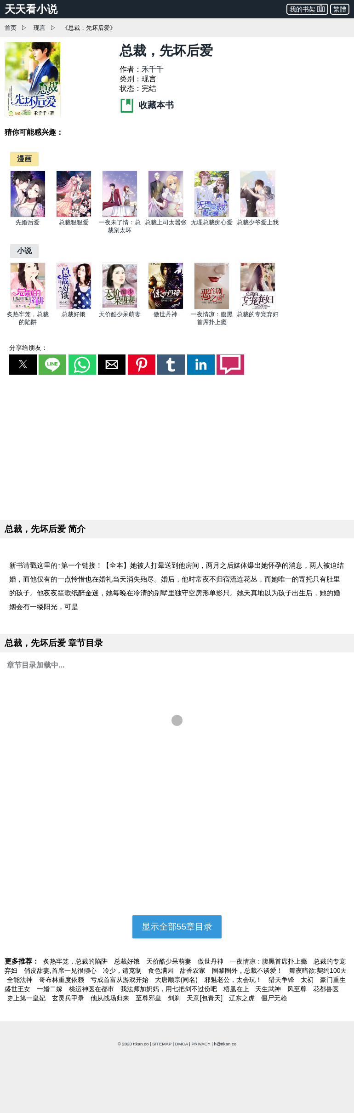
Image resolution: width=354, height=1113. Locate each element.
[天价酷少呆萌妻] (119, 307)
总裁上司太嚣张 (166, 222)
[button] (23, 364)
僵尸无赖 (274, 998)
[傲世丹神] (165, 307)
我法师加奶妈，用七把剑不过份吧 (169, 989)
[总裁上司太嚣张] (165, 215)
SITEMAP (161, 1043)
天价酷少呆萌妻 (120, 314)
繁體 (339, 9)
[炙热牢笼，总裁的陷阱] (28, 307)
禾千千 (153, 69)
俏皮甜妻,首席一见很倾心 (61, 970)
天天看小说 (31, 9)
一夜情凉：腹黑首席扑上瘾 (269, 961)
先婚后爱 (28, 222)
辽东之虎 (243, 998)
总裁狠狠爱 (74, 222)
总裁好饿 (74, 314)
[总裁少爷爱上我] (257, 215)
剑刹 (175, 998)
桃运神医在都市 (92, 989)
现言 (40, 27)
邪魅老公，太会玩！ (234, 979)
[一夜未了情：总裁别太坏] (119, 215)
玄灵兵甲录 (69, 998)
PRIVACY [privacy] (200, 1043)
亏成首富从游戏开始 (120, 979)
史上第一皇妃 (27, 998)
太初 (308, 979)
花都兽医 (326, 989)
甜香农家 (193, 970)
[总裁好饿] (73, 307)
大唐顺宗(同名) (177, 979)
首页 (11, 27)
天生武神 (269, 989)
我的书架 (307, 8)
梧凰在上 (237, 989)
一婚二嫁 (50, 989)
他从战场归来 (111, 998)
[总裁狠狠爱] (73, 215)
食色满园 (162, 970)
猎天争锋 (282, 979)
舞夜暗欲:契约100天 (318, 970)
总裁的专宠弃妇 (258, 314)
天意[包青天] (205, 998)
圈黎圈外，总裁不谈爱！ (248, 970)
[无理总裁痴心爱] (211, 215)
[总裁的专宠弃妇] (257, 307)
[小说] (24, 251)
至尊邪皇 (149, 998)
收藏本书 (147, 105)
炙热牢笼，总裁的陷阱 (76, 961)
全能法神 (20, 979)
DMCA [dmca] (181, 1043)
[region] (177, 445)
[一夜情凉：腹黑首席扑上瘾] (211, 307)
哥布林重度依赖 (62, 979)
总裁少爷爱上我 (258, 222)
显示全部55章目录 (177, 926)
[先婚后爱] (28, 215)
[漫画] (24, 159)
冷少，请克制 (123, 970)
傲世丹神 (165, 314)
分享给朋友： (28, 347)
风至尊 (297, 989)
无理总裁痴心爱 (212, 222)
